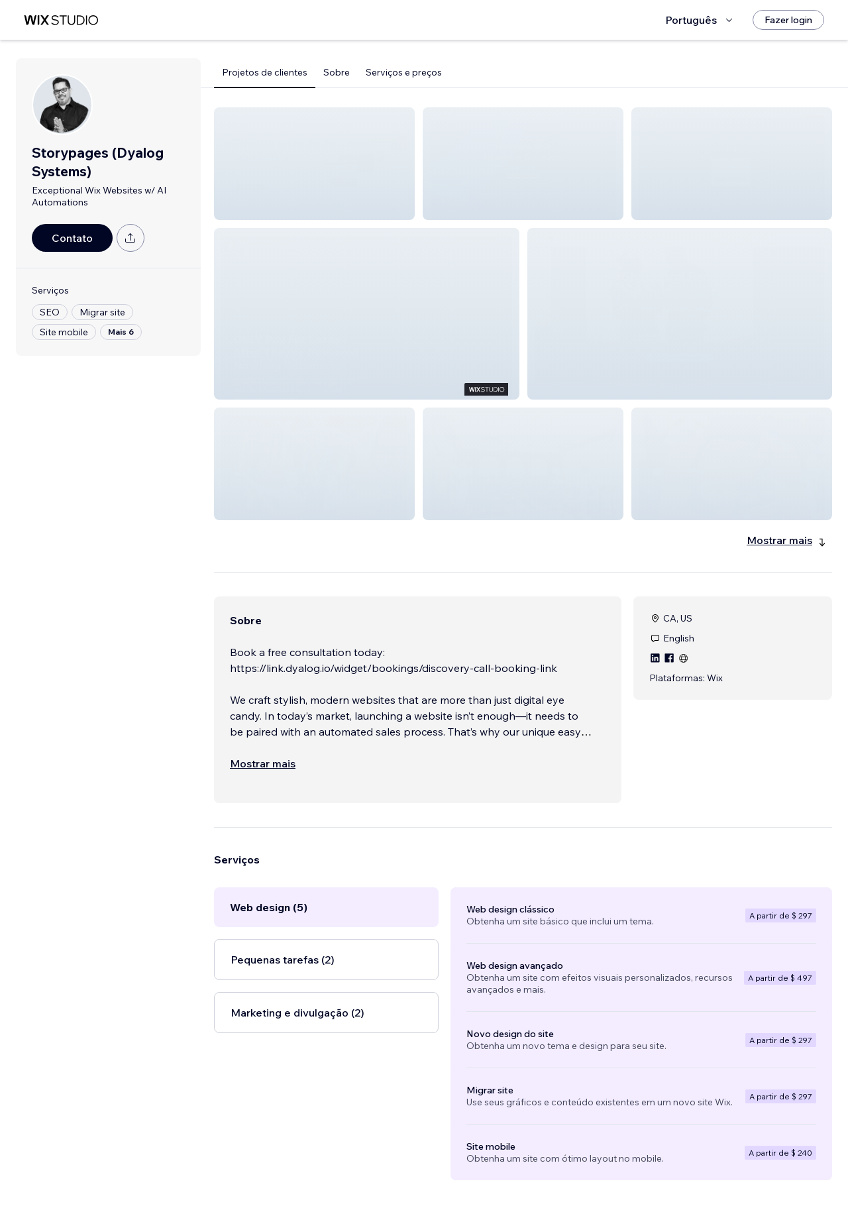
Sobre (336, 72)
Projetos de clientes (264, 72)
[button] (314, 163)
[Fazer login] (788, 20)
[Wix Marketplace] (61, 20)
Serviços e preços (404, 72)
